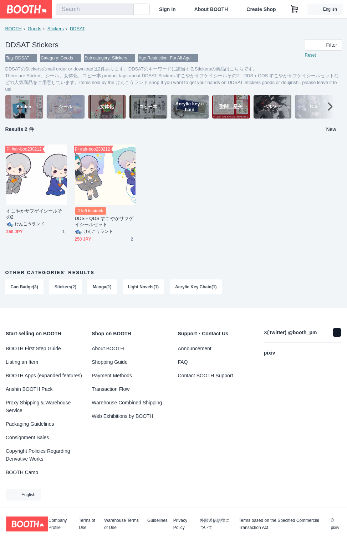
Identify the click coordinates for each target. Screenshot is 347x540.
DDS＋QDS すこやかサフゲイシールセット (104, 221)
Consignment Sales (27, 437)
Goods (34, 28)
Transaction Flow (110, 389)
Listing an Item (22, 362)
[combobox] (95, 9)
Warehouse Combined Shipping (127, 402)
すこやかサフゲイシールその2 (34, 214)
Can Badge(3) (24, 287)
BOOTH (13, 28)
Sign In (167, 9)
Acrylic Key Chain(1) (196, 287)
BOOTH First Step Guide (33, 348)
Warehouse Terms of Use (121, 524)
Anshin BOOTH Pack (29, 389)
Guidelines (157, 520)
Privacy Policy (180, 524)
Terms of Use (87, 524)
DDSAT (77, 28)
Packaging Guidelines (30, 424)
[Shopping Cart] (294, 9)
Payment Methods (112, 375)
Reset (310, 55)
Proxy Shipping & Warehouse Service (38, 406)
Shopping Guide (109, 362)
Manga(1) (102, 287)
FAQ (183, 362)
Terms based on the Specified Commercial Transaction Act (279, 524)
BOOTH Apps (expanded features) (44, 375)
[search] (126, 10)
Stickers (55, 28)
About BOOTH (211, 9)
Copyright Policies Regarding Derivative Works (38, 455)
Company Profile (58, 524)
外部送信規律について (215, 524)
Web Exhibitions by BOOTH (122, 416)
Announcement (194, 348)
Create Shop (261, 9)
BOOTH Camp (22, 472)
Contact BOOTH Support (205, 375)
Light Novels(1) (143, 287)
